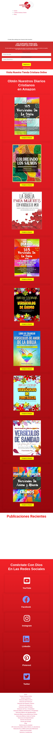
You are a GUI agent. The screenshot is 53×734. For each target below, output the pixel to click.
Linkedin (26, 646)
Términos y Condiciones (25, 732)
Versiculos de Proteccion (25, 701)
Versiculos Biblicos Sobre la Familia (25, 716)
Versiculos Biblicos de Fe (25, 700)
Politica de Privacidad (25, 730)
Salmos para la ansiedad (25, 725)
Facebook (26, 607)
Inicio (25, 694)
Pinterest (26, 665)
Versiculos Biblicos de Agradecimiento (26, 712)
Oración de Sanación (25, 719)
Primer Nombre (26, 52)
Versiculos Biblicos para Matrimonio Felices (25, 714)
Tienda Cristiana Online (20, 12)
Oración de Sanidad (26, 721)
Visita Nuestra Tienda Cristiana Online (26, 72)
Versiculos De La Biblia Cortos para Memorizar (25, 728)
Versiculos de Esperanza (25, 705)
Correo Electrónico (26, 57)
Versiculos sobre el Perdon (26, 707)
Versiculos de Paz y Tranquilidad (25, 709)
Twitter (26, 684)
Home (15, 10)
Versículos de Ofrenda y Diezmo (25, 703)
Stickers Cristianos (26, 698)
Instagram (27, 626)
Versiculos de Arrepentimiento (26, 718)
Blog (15, 14)
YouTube (27, 588)
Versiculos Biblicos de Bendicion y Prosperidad (25, 710)
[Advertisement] (26, 27)
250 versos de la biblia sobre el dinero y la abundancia (25, 727)
